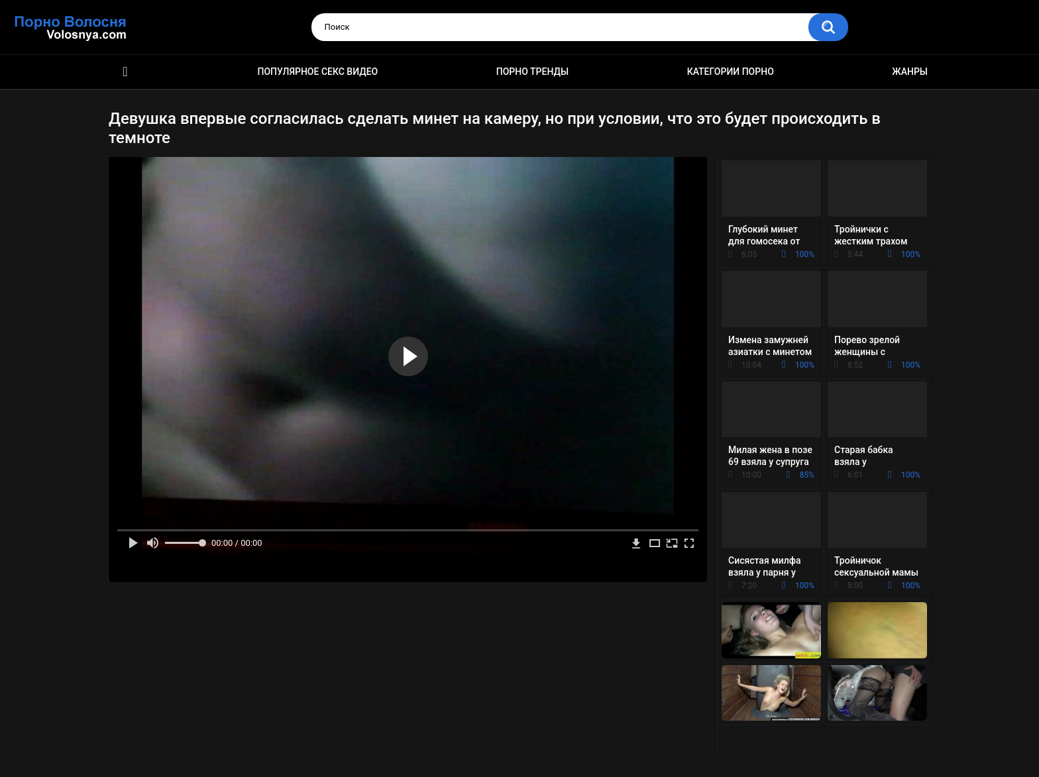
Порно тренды (532, 71)
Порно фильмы (125, 72)
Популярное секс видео (318, 71)
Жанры (910, 71)
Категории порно (730, 71)
